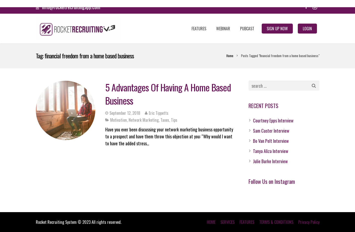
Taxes (164, 120)
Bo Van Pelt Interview (271, 141)
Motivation (118, 120)
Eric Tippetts (158, 113)
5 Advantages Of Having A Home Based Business (168, 93)
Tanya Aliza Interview (270, 151)
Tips (174, 120)
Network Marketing (144, 120)
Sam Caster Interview (271, 130)
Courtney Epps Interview (273, 120)
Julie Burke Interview (270, 161)
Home (229, 55)
